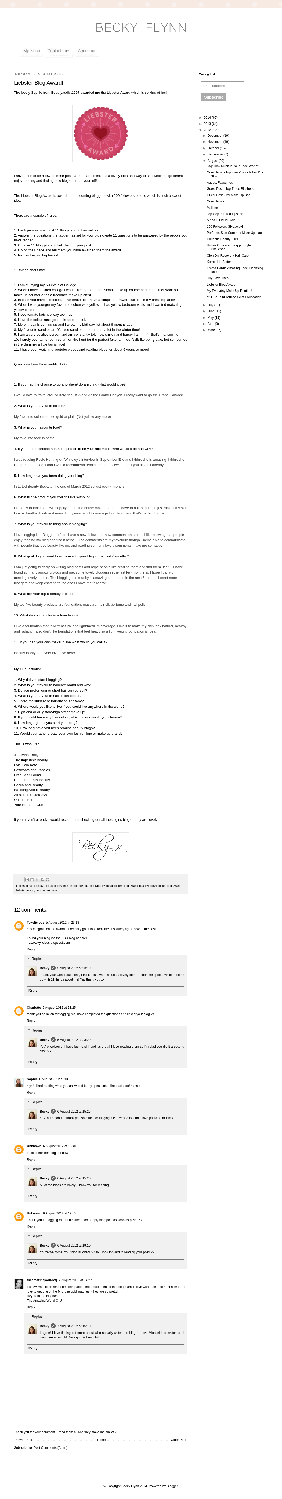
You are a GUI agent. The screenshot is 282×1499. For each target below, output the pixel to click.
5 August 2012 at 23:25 (59, 1008)
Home (101, 1440)
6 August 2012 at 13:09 (55, 1079)
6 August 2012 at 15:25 (73, 1111)
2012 (208, 130)
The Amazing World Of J (44, 1300)
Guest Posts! (216, 201)
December (215, 135)
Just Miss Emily (26, 755)
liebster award (25, 890)
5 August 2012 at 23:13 (62, 922)
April (211, 324)
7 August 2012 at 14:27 (75, 1280)
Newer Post (23, 1440)
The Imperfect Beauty (31, 760)
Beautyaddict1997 (65, 92)
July (211, 305)
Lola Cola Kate (25, 765)
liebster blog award (48, 890)
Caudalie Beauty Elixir (222, 239)
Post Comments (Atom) (50, 1448)
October (214, 148)
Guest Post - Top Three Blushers (230, 189)
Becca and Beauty (28, 785)
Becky (44, 968)
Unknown (34, 1146)
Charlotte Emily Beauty (32, 780)
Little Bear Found (27, 775)
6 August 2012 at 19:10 (73, 1245)
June (211, 311)
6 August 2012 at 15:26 (73, 1178)
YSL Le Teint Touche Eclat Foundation (234, 297)
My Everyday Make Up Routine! (229, 291)
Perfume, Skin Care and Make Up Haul (234, 233)
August (213, 161)
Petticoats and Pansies (32, 770)
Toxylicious (35, 922)
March (213, 330)
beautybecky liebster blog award (159, 885)
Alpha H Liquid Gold (221, 220)
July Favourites (218, 278)
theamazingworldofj (42, 1280)
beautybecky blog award (122, 885)
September (216, 154)
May (211, 318)
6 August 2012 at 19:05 (59, 1213)
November (215, 142)
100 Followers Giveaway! (225, 226)
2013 (208, 124)
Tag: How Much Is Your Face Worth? (233, 166)
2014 (208, 117)
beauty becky (34, 885)
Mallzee (212, 208)
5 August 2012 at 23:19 (73, 968)
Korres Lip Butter (219, 262)
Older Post (178, 1440)
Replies (37, 959)
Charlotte (34, 1008)
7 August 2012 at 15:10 (73, 1326)
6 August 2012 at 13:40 (59, 1146)
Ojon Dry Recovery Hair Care (228, 255)
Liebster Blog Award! (221, 284)
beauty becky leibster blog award (66, 885)
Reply (31, 949)
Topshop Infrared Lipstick (225, 214)
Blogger (172, 1486)
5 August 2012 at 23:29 (73, 1040)
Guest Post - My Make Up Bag (228, 195)
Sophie (32, 1079)
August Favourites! (220, 182)
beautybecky (97, 885)
